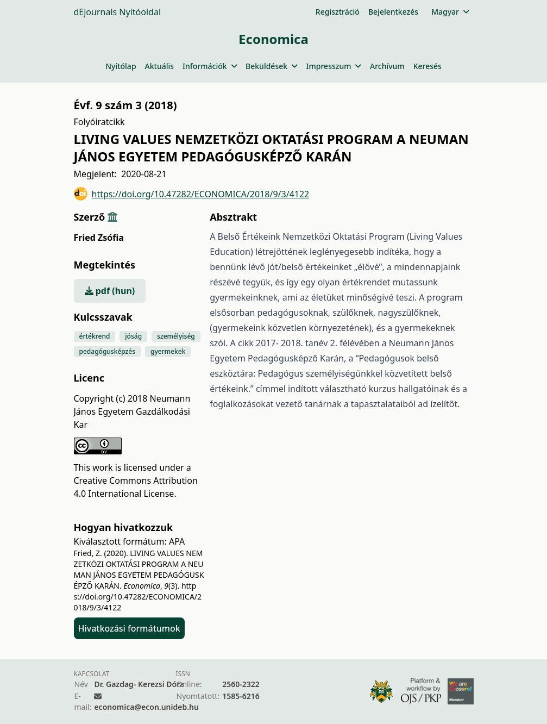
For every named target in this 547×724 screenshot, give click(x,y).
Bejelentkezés (393, 12)
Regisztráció (338, 12)
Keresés (427, 66)
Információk (210, 66)
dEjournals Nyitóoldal (117, 12)
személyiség (176, 336)
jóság (133, 336)
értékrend (94, 336)
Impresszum (333, 66)
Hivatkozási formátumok (129, 628)
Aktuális (159, 66)
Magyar (450, 12)
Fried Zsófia (99, 238)
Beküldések (271, 66)
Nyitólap (120, 66)
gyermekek (167, 351)
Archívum (387, 66)
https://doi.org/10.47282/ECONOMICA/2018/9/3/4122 (192, 194)
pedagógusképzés (107, 351)
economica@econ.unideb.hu (146, 707)
